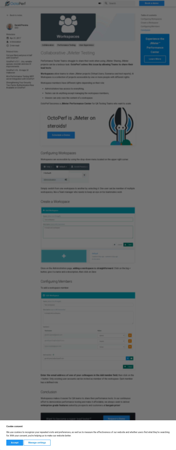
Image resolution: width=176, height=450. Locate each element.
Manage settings (37, 442)
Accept (14, 442)
